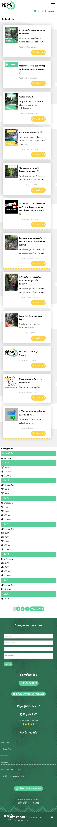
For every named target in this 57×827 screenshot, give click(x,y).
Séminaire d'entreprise (29, 387)
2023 (6, 524)
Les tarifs (4, 762)
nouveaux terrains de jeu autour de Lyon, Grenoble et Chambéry (32, 140)
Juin (5, 599)
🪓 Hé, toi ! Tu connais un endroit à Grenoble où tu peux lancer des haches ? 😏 (32, 209)
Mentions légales (38, 821)
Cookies (27, 821)
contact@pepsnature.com (28, 694)
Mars (5, 468)
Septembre (7, 485)
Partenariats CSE (27, 97)
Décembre (7, 503)
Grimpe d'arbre (7, 749)
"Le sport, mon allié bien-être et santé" (29, 169)
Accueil (40, 11)
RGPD (20, 821)
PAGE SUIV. (37, 609)
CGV (15, 821)
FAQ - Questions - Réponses (11, 769)
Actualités (7, 453)
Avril (5, 489)
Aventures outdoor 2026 (31, 132)
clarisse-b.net (46, 817)
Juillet (5, 537)
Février (6, 472)
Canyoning (5, 742)
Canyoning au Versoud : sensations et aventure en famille (32, 241)
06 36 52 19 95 (29, 683)
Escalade (4, 756)
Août (5, 533)
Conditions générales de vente (12, 776)
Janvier (6, 476)
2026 (6, 463)
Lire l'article (38, 52)
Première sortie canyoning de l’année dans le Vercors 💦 (32, 69)
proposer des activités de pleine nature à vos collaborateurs (31, 104)
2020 (6, 594)
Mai (4, 507)
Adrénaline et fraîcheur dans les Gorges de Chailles (30, 280)
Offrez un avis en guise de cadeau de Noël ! (32, 413)
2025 (6, 480)
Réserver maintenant (28, 788)
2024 (6, 498)
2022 (6, 554)
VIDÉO (10, 65)
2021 (6, 580)
